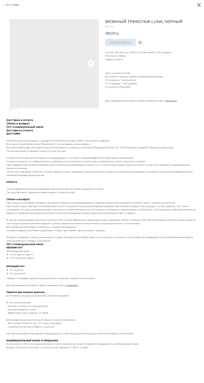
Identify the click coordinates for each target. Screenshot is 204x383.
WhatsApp (171, 100)
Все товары (12, 4)
